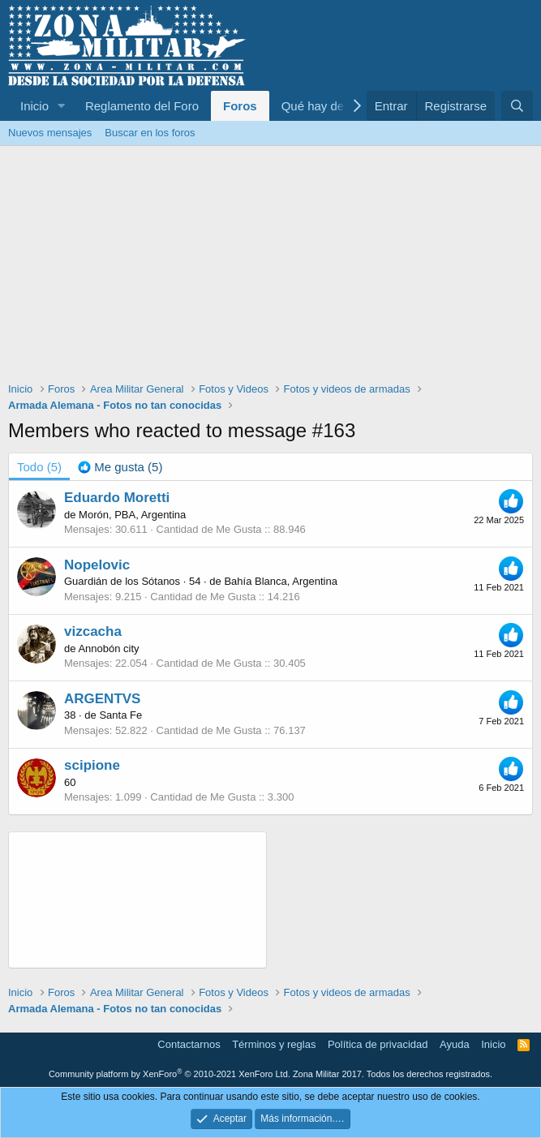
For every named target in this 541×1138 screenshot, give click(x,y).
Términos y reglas (274, 1044)
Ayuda (455, 1044)
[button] (61, 106)
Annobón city (108, 648)
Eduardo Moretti (117, 497)
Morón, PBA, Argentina (132, 515)
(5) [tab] (39, 467)
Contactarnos (188, 1044)
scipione (92, 765)
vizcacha (93, 631)
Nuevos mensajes (50, 133)
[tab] (120, 466)
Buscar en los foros (150, 133)
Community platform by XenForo (169, 1074)
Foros (240, 106)
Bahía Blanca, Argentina (280, 581)
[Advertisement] (270, 267)
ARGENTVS (102, 698)
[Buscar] (517, 106)
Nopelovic (97, 565)
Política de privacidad (378, 1044)
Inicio (34, 106)
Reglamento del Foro (142, 106)
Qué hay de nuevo (331, 106)
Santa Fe (120, 715)
